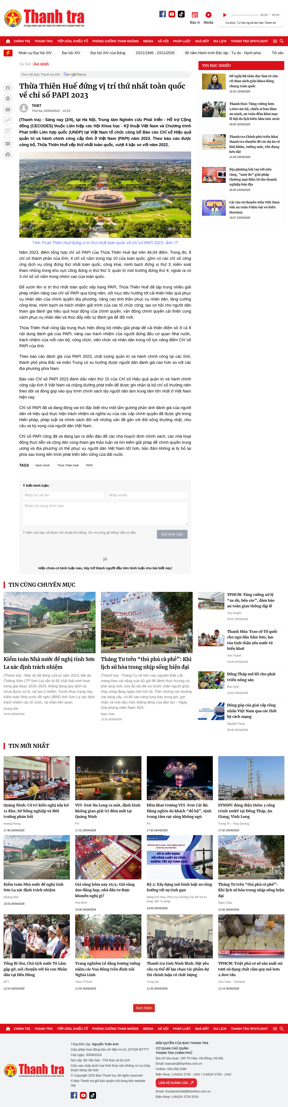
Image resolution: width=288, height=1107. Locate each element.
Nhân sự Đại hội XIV (39, 53)
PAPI (89, 465)
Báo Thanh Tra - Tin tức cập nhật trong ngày (44, 18)
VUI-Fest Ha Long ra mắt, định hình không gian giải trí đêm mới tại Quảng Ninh (108, 811)
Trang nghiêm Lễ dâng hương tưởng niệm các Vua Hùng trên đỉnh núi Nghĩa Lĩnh (107, 969)
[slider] (244, 15)
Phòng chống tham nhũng (115, 41)
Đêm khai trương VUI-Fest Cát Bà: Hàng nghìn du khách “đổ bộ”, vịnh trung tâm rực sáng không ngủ (179, 811)
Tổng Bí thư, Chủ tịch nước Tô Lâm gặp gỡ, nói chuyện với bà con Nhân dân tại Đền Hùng (35, 969)
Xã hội (163, 41)
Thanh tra (43, 41)
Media (148, 41)
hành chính (42, 465)
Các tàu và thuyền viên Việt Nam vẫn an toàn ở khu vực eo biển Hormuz (254, 207)
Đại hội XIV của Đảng (112, 53)
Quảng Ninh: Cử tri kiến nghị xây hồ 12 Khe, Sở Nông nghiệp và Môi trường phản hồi (36, 811)
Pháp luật (182, 41)
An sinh (41, 63)
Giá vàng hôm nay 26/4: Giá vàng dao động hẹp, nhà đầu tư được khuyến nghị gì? (105, 890)
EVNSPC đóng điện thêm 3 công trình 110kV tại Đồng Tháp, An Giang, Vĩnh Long (246, 811)
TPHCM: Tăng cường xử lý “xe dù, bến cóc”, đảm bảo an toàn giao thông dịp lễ (250, 600)
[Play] (225, 15)
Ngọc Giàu (108, 714)
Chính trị (22, 41)
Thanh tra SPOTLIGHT (249, 41)
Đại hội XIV (75, 53)
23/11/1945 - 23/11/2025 (159, 53)
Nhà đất (202, 41)
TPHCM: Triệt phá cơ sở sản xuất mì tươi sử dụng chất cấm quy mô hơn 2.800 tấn (250, 969)
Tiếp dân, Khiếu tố (72, 41)
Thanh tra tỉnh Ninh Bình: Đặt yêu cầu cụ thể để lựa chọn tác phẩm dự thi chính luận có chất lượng (178, 969)
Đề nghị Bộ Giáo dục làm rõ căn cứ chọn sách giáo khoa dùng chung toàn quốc (253, 81)
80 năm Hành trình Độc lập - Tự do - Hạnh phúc (227, 53)
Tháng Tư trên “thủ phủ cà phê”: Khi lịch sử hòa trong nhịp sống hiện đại (251, 890)
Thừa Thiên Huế (68, 465)
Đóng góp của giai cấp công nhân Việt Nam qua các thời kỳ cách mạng (252, 711)
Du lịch (219, 41)
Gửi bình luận (172, 534)
